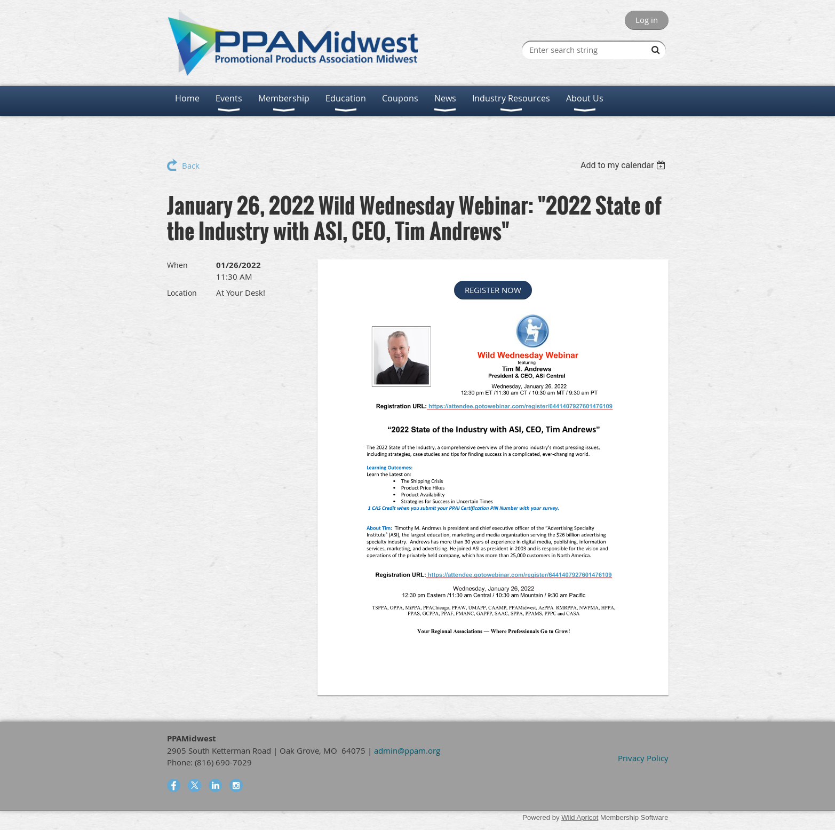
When (177, 265)
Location (182, 293)
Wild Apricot (579, 817)
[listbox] (624, 165)
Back (191, 165)
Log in (646, 19)
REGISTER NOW (493, 289)
